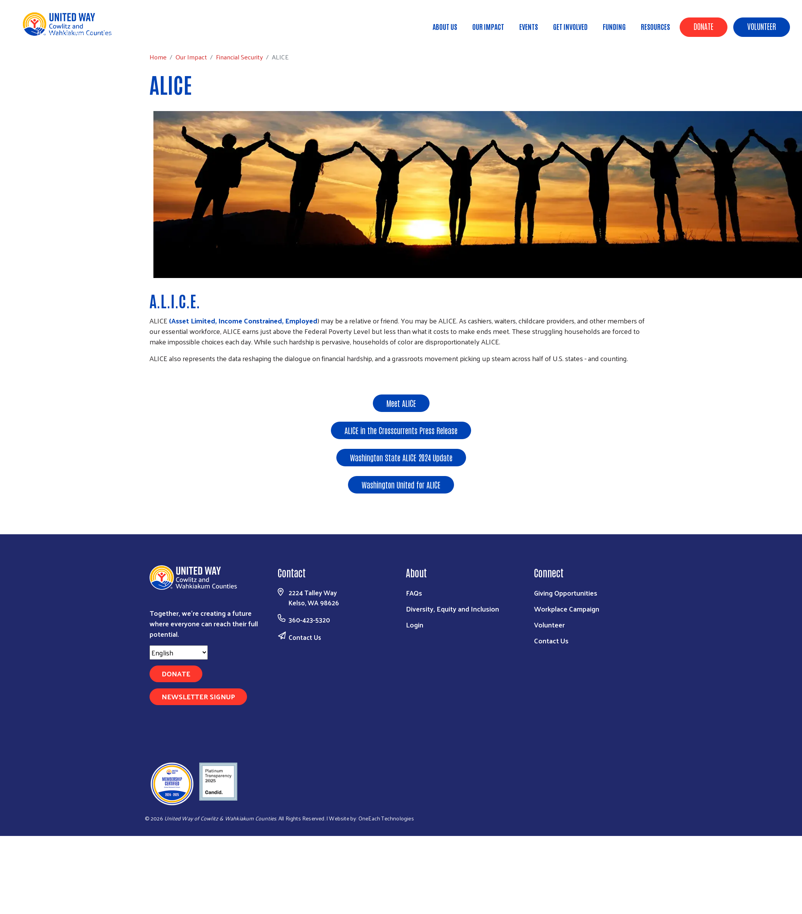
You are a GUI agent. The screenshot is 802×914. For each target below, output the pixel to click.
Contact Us (305, 637)
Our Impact (488, 26)
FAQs (414, 593)
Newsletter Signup (198, 696)
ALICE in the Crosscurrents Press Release (401, 430)
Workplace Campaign (566, 609)
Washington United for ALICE (401, 485)
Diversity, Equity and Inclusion (452, 609)
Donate (703, 26)
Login (414, 625)
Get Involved (570, 26)
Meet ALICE (401, 403)
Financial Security (126, 33)
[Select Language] (179, 652)
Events (528, 26)
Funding (614, 26)
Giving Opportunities (565, 593)
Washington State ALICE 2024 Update (401, 457)
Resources (655, 26)
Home (45, 33)
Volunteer (761, 26)
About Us (445, 26)
